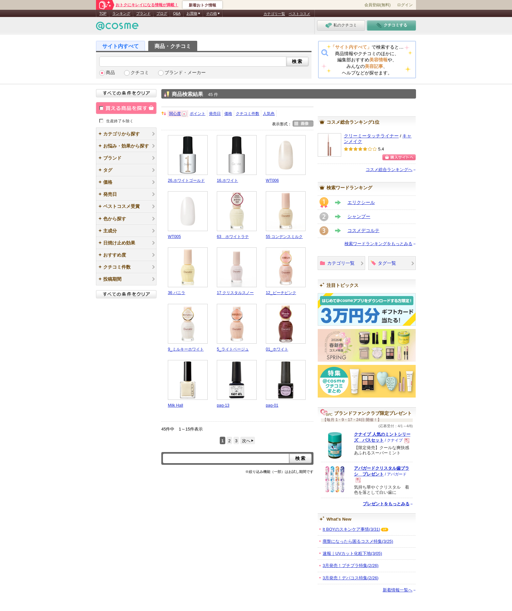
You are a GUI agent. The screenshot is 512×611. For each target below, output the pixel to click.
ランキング (121, 13)
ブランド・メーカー (185, 72)
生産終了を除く (120, 121)
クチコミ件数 (247, 113)
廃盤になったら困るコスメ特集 (358, 541)
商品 (110, 72)
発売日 (215, 113)
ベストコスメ (299, 14)
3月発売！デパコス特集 (350, 577)
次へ (246, 440)
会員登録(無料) (377, 5)
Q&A (177, 13)
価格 (228, 113)
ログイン (405, 5)
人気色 (269, 113)
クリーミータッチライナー (371, 135)
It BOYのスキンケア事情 (351, 529)
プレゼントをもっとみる (386, 503)
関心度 (175, 113)
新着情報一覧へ (397, 590)
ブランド (143, 13)
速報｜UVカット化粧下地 (352, 553)
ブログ (161, 13)
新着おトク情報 (202, 5)
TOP (102, 13)
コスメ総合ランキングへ (389, 169)
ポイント (197, 113)
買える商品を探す (126, 108)
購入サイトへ (399, 157)
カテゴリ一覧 (274, 14)
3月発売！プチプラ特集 (350, 565)
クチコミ (140, 72)
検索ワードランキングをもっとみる (378, 243)
